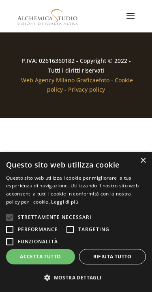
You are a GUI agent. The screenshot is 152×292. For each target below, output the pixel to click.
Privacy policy (86, 89)
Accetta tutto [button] (40, 256)
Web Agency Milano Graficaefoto (65, 80)
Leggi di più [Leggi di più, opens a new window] (64, 201)
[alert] (76, 222)
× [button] (143, 161)
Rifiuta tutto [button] (112, 256)
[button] (76, 278)
